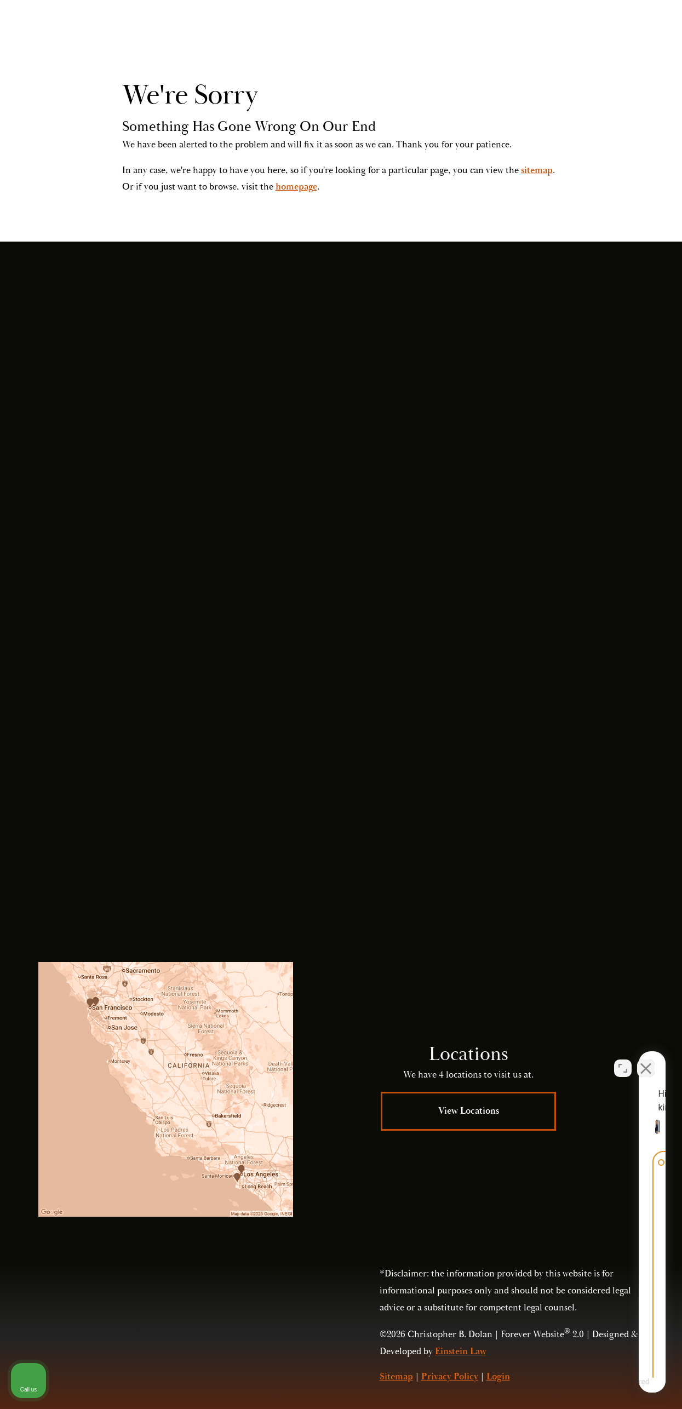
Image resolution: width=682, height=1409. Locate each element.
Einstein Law (460, 1351)
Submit (501, 765)
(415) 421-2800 (540, 827)
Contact (491, 41)
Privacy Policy (487, 851)
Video (379, 41)
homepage (296, 187)
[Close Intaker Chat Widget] (646, 1059)
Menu (620, 41)
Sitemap (396, 1377)
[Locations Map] (165, 1089)
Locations (433, 41)
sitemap (537, 170)
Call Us (562, 41)
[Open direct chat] (623, 1059)
